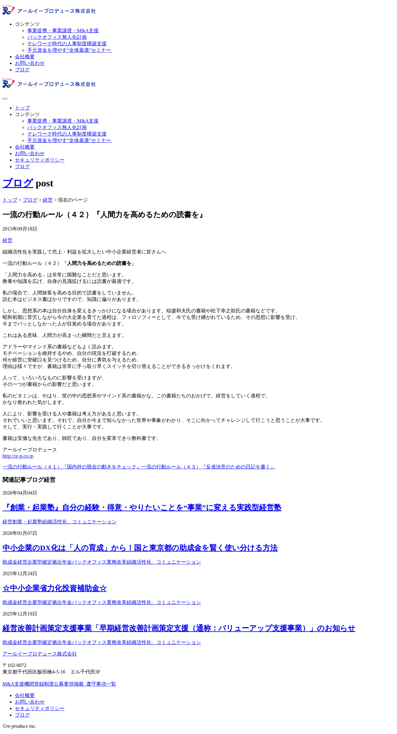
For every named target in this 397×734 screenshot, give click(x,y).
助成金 (9, 562)
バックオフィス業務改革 (99, 562)
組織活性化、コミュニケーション (79, 521)
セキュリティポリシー (40, 160)
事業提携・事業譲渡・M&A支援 (63, 30)
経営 (7, 240)
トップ (22, 107)
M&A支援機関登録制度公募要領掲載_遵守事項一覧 (59, 684)
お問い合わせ (30, 63)
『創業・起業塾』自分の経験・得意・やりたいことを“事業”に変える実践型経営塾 (141, 508)
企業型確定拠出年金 (49, 562)
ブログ (22, 69)
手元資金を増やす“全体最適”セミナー (69, 50)
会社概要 (25, 56)
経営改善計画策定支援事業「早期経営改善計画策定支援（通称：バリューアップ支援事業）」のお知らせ (178, 628)
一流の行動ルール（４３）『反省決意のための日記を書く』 (208, 466)
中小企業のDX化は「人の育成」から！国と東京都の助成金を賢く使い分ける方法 (140, 548)
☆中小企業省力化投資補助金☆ (54, 588)
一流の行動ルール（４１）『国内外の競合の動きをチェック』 (71, 466)
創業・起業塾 (27, 521)
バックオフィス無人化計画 (57, 37)
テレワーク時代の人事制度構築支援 (67, 43)
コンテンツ (27, 24)
